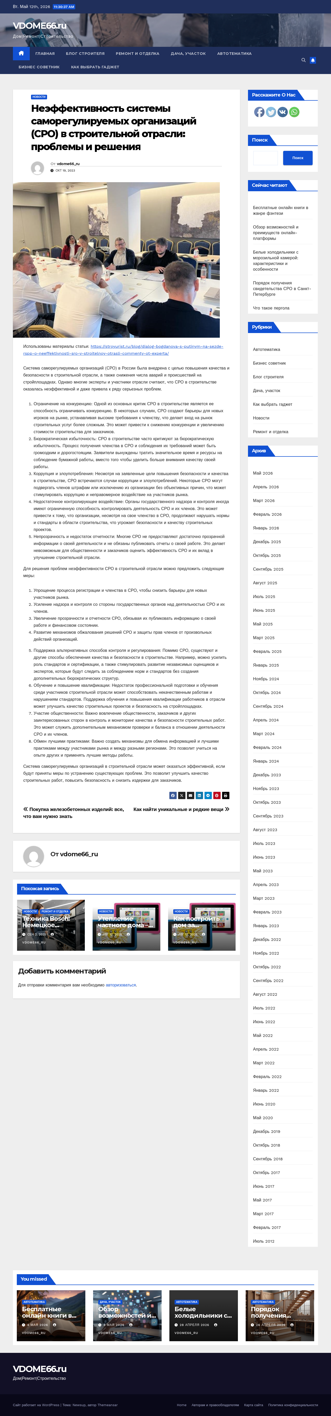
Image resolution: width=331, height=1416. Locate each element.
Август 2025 (265, 582)
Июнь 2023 (264, 857)
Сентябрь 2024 (268, 706)
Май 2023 (263, 870)
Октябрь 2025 (267, 555)
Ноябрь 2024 (266, 678)
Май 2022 (263, 1035)
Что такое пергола (271, 308)
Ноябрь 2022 (266, 953)
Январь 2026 (266, 528)
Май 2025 (263, 624)
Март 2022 (264, 1062)
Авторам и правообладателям (215, 1405)
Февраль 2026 (267, 514)
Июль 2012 (264, 1241)
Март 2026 (264, 500)
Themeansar (107, 1405)
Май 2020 (263, 1117)
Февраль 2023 (267, 912)
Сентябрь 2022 (268, 980)
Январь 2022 (266, 1090)
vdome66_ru (68, 163)
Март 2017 (263, 1213)
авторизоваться (121, 985)
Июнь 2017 (263, 1186)
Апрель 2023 (266, 884)
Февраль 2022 (267, 1076)
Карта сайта (253, 1405)
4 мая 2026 (38, 1325)
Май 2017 (262, 1200)
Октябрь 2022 (267, 966)
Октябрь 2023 (267, 802)
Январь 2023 (266, 925)
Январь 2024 (266, 761)
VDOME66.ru (39, 25)
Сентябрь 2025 (268, 569)
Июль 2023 (264, 843)
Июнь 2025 (264, 610)
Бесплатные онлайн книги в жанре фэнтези (47, 1315)
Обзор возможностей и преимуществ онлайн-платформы (276, 233)
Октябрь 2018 (266, 1145)
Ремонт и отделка (137, 53)
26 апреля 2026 (271, 1325)
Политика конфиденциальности (293, 1405)
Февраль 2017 (267, 1227)
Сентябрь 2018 (268, 1158)
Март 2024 (264, 733)
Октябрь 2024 (267, 692)
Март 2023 (264, 898)
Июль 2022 (264, 1008)
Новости (39, 96)
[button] (304, 60)
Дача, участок (188, 53)
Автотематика (234, 53)
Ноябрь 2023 (266, 788)
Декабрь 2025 (267, 541)
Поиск (260, 140)
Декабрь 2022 (267, 939)
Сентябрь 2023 (268, 816)
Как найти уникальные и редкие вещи (181, 809)
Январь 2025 (266, 665)
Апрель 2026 (266, 486)
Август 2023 (265, 829)
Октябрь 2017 (266, 1172)
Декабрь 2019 (267, 1131)
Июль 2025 (264, 596)
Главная (45, 53)
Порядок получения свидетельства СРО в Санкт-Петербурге (282, 289)
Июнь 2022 (264, 1021)
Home (181, 1405)
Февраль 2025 (267, 651)
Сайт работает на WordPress (37, 1405)
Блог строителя (85, 53)
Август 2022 (265, 994)
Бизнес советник (39, 67)
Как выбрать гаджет (95, 67)
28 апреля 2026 (195, 1325)
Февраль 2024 (267, 747)
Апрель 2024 (266, 720)
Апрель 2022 (266, 1049)
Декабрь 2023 (267, 774)
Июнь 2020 (264, 1104)
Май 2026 (263, 473)
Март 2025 (264, 637)
